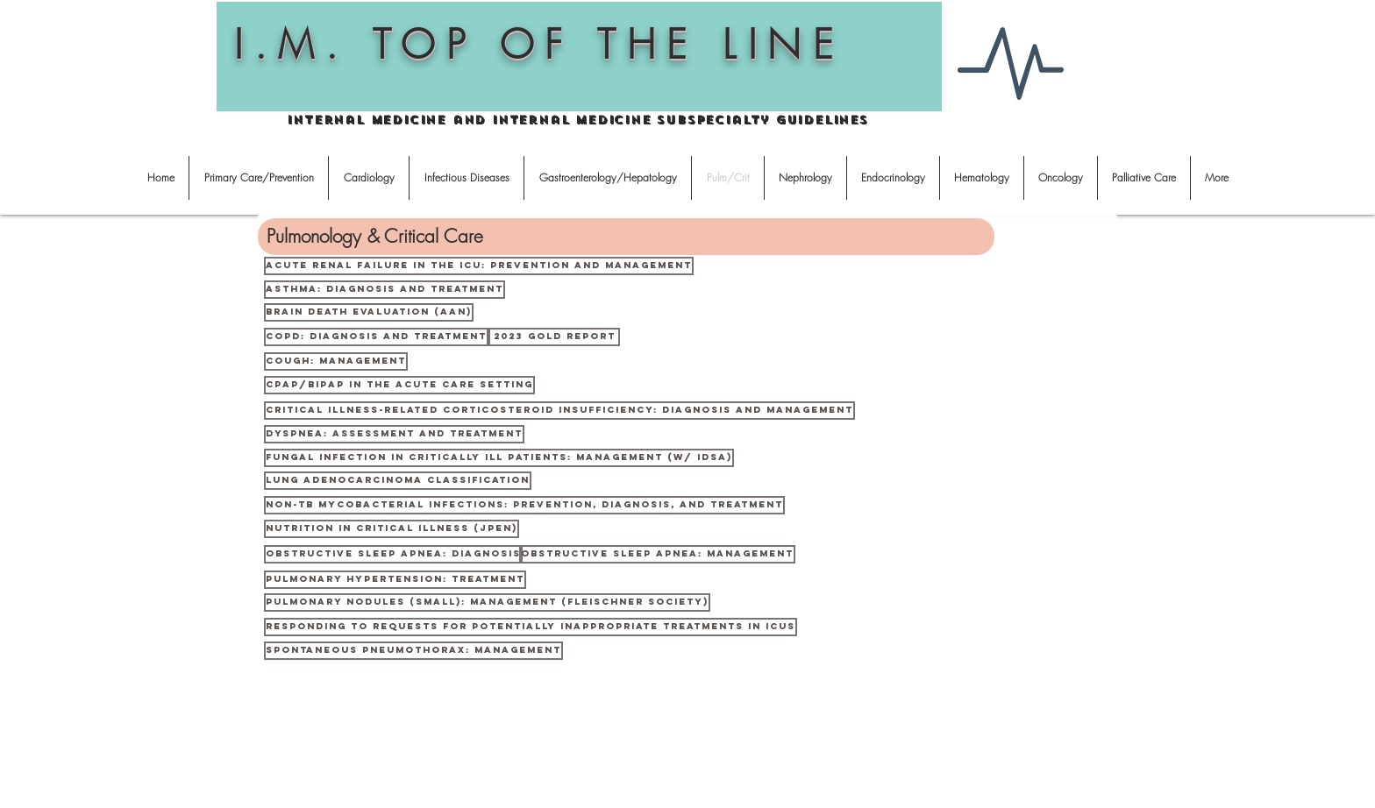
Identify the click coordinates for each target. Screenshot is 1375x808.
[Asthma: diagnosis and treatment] (384, 289)
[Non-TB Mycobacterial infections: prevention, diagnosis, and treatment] (524, 505)
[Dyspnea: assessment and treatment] (394, 434)
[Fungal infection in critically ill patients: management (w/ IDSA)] (499, 458)
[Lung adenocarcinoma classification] (397, 480)
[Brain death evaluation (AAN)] (369, 312)
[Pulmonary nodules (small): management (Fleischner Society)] (487, 602)
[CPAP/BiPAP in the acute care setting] (399, 385)
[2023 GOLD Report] (554, 337)
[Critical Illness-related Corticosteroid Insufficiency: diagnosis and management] (559, 410)
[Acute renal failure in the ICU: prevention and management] (479, 266)
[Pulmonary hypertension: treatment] (395, 580)
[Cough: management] (336, 361)
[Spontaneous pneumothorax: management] (413, 650)
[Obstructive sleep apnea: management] (657, 554)
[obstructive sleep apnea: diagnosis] (393, 554)
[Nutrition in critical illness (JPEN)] (391, 529)
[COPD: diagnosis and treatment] (376, 337)
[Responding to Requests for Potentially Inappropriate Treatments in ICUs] (530, 627)
